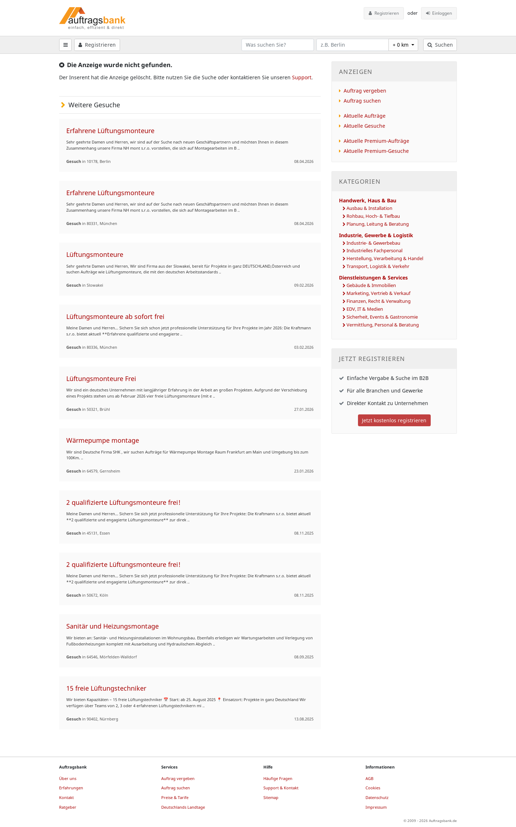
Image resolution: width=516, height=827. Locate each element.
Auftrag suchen (362, 100)
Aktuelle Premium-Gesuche (376, 150)
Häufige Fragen (277, 778)
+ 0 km (401, 44)
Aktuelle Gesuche (364, 125)
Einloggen (439, 13)
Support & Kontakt (280, 787)
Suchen (440, 44)
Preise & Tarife (174, 797)
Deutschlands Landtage (183, 807)
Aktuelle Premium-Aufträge (376, 140)
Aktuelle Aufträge (365, 115)
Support (301, 77)
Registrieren (384, 13)
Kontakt (66, 797)
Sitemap (270, 797)
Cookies (373, 787)
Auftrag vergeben (365, 90)
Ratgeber (67, 807)
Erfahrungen (71, 787)
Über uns (67, 778)
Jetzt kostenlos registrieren (394, 420)
